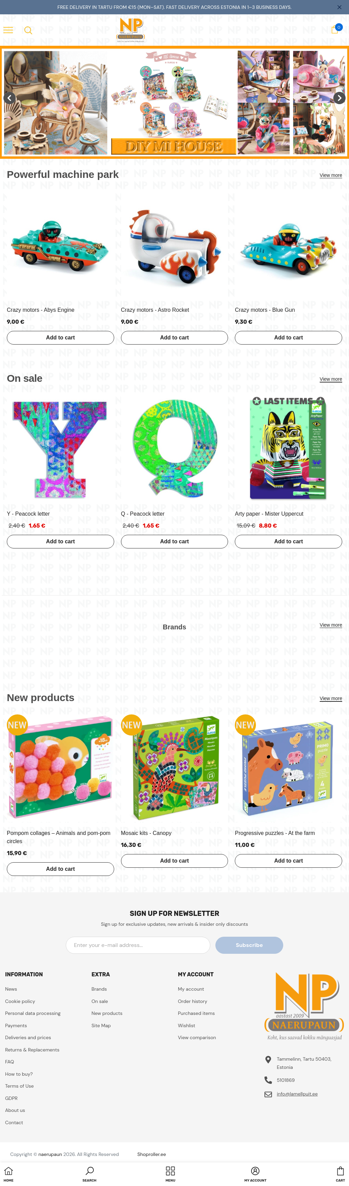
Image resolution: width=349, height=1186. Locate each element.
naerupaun (50, 1154)
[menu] (8, 29)
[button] (89, 1175)
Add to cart (60, 337)
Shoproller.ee (151, 1154)
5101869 (286, 1080)
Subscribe (252, 945)
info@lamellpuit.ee (297, 1094)
